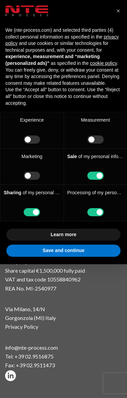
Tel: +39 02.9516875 (29, 356)
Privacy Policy (21, 326)
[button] (118, 10)
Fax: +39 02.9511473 (30, 365)
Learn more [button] (63, 234)
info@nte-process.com (31, 347)
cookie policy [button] (103, 63)
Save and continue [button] (64, 250)
